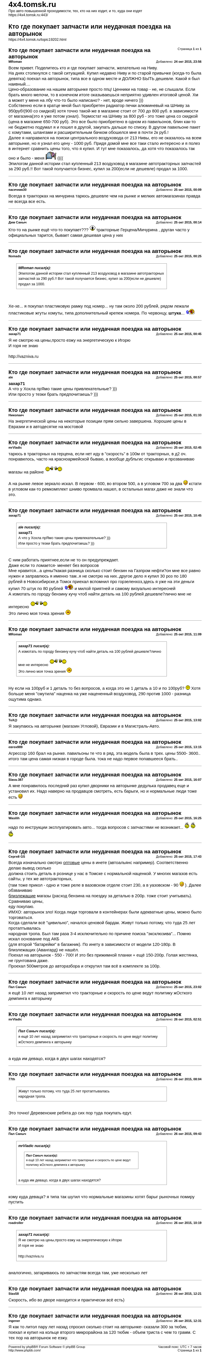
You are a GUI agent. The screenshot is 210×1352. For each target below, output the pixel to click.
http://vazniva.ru (23, 356)
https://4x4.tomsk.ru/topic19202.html (37, 40)
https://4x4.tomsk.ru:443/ (28, 15)
